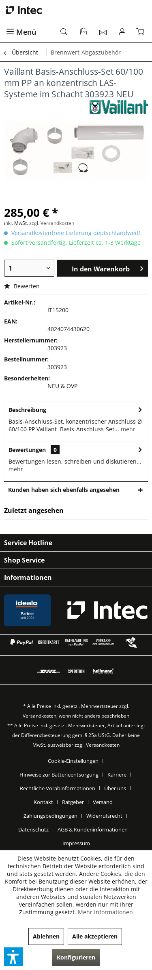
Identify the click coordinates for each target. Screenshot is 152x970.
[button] (13, 956)
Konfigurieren (76, 957)
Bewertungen (27, 450)
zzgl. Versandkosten (51, 223)
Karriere (116, 774)
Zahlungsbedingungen (50, 815)
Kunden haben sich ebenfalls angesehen (64, 489)
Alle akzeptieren (95, 936)
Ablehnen (46, 936)
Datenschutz (33, 829)
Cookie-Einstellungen (73, 760)
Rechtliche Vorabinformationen (57, 788)
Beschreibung (27, 410)
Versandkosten (39, 715)
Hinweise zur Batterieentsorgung (58, 774)
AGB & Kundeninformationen (93, 829)
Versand (103, 802)
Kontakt (43, 802)
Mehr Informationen (105, 912)
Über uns (115, 788)
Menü (21, 32)
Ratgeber (73, 802)
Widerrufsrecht (104, 815)
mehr (127, 429)
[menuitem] (28, 32)
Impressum (76, 843)
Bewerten (22, 286)
